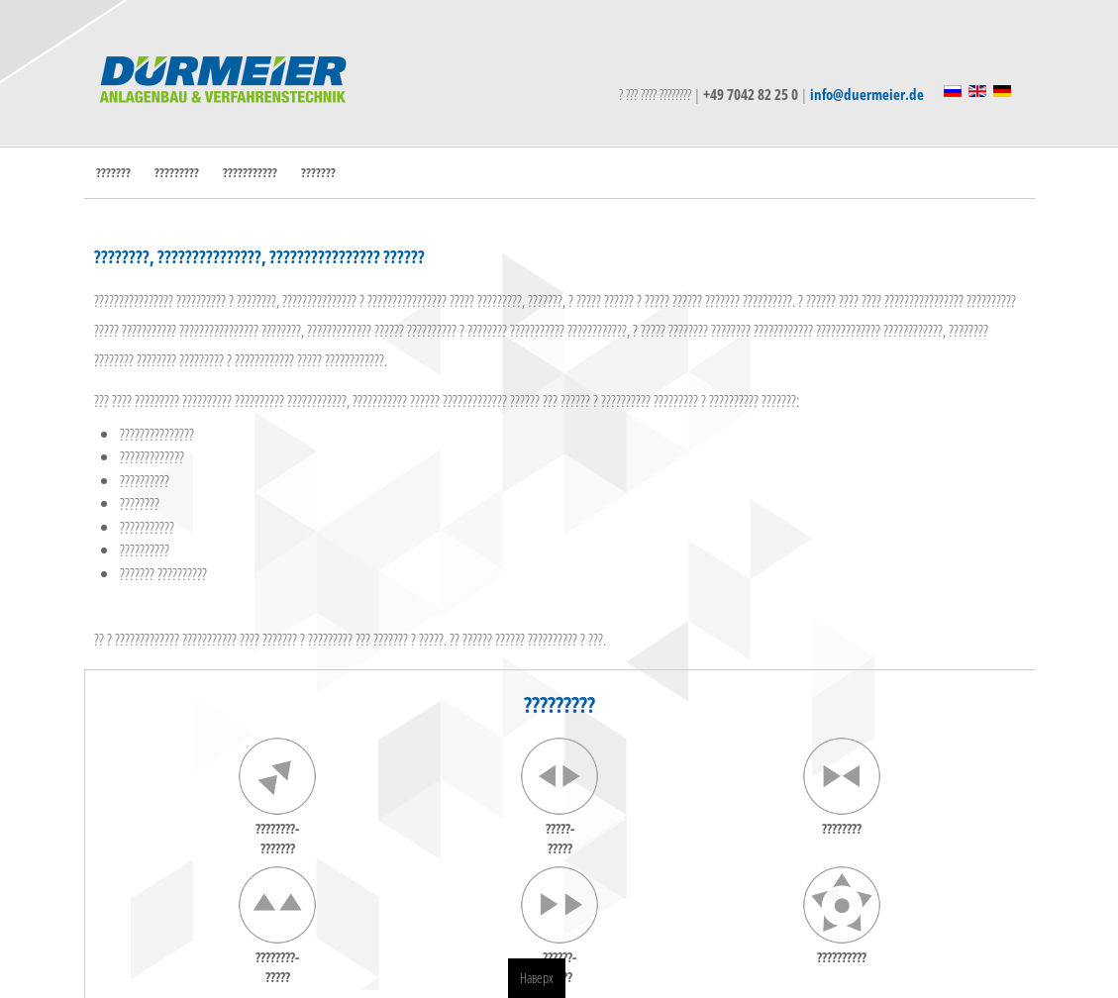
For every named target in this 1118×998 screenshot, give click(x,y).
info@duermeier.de (867, 94)
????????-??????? (277, 838)
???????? (842, 828)
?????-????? (560, 838)
